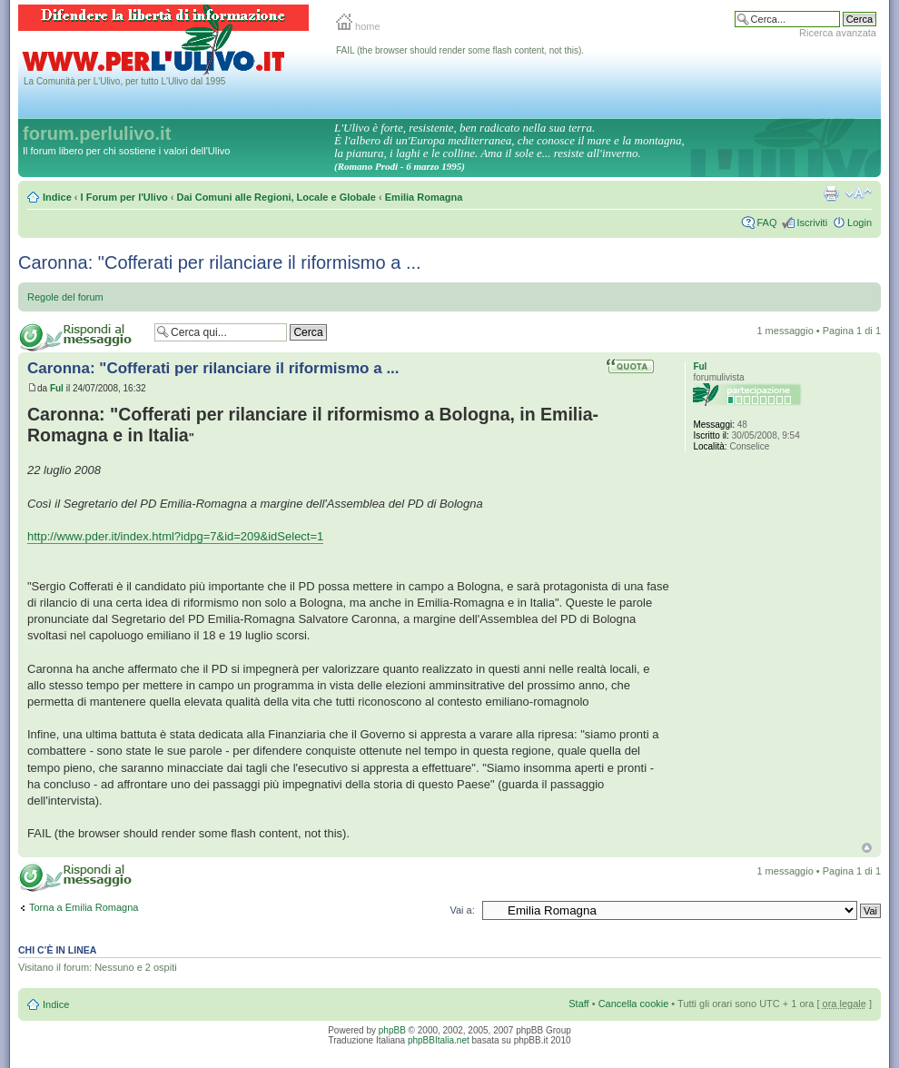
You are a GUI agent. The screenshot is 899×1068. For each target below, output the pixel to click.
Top (867, 848)
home (358, 26)
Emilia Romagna (424, 197)
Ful (57, 388)
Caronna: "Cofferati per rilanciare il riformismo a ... (219, 262)
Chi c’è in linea (57, 949)
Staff (578, 1003)
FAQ (766, 222)
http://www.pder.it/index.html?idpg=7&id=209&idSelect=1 (175, 536)
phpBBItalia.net (438, 1040)
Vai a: (462, 910)
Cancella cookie (633, 1003)
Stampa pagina (831, 193)
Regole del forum (65, 297)
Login (859, 222)
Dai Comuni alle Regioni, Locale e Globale (276, 197)
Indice (57, 197)
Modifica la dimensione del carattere (858, 193)
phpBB (392, 1030)
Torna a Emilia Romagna (83, 907)
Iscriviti (811, 222)
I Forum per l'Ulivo (124, 197)
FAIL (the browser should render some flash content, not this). (460, 50)
